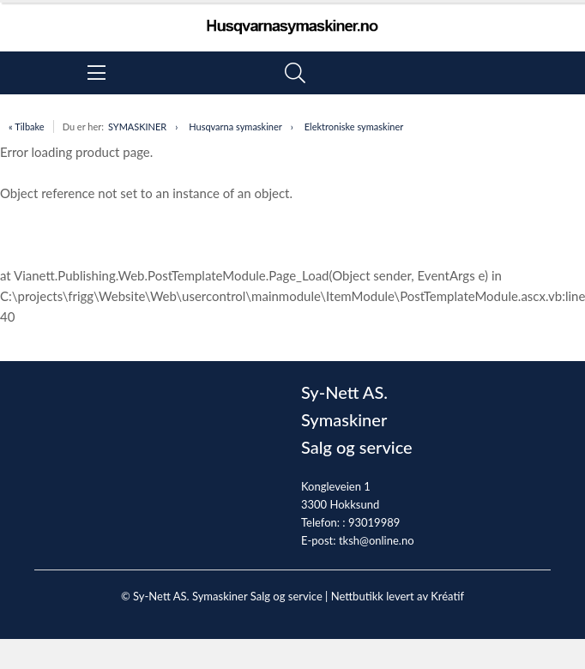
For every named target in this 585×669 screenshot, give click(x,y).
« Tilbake (27, 126)
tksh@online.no (376, 540)
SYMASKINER (137, 126)
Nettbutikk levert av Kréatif (397, 596)
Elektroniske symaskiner (354, 126)
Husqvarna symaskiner (235, 126)
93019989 (374, 522)
